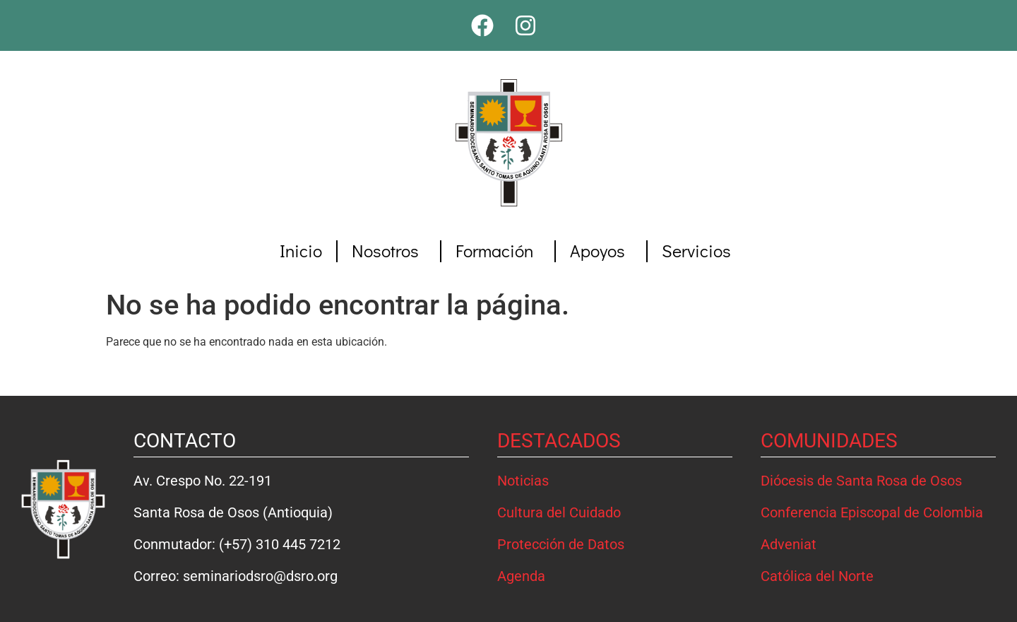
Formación (498, 250)
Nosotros (389, 250)
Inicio (301, 250)
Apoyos (601, 250)
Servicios (700, 250)
